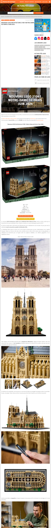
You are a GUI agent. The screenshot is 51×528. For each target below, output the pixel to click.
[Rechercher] (38, 13)
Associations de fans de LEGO (42, 83)
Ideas (44, 48)
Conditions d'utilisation (25, 434)
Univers (22, 2)
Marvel (48, 48)
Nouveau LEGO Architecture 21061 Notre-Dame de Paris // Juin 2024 (27, 16)
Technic (41, 45)
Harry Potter (47, 45)
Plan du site (41, 434)
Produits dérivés (29, 2)
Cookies (35, 434)
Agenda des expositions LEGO (42, 80)
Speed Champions (38, 48)
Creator (40, 47)
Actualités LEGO (8, 16)
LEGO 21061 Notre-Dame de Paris (10, 49)
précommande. (27, 53)
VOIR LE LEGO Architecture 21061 (17, 124)
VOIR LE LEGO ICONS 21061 (17, 414)
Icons (42, 50)
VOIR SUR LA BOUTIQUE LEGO (16, 121)
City (44, 47)
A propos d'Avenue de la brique (10, 434)
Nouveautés (38, 2)
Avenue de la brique (8, 1)
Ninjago (36, 47)
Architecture (37, 50)
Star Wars (37, 45)
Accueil (2, 16)
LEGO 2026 (44, 2)
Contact (47, 434)
